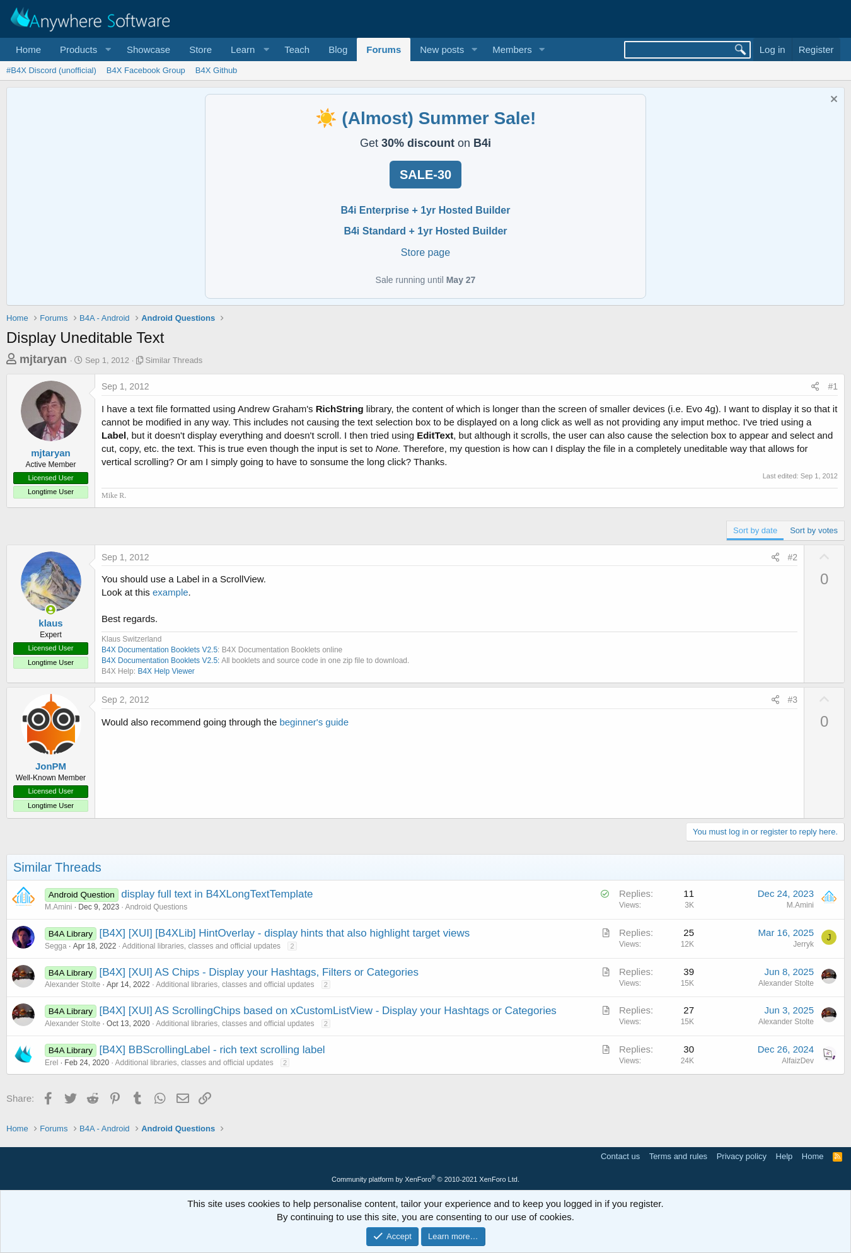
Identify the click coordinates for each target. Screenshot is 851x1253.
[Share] (815, 387)
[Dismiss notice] (832, 100)
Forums (383, 49)
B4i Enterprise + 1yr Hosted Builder (426, 210)
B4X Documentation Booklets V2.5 (159, 649)
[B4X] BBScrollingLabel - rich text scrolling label (212, 1050)
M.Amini (58, 907)
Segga (56, 946)
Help (784, 1156)
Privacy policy (742, 1156)
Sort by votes (814, 530)
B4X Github (216, 70)
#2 (793, 557)
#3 (793, 700)
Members (512, 49)
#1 (833, 386)
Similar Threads (174, 360)
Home (28, 49)
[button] (83, 49)
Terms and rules (678, 1156)
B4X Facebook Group (146, 70)
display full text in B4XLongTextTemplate (217, 894)
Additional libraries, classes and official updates (201, 946)
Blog (337, 49)
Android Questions (156, 907)
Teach (297, 49)
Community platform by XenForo (425, 1179)
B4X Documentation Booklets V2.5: (160, 660)
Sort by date (755, 530)
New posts (442, 49)
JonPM (50, 766)
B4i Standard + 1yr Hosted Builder (425, 231)
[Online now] (51, 609)
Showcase (148, 49)
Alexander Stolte (72, 984)
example (170, 592)
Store (200, 49)
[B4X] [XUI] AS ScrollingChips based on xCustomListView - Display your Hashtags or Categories (328, 1011)
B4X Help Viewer (166, 671)
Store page (425, 252)
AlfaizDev (798, 1060)
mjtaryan (43, 359)
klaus (50, 623)
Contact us (620, 1156)
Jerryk (803, 944)
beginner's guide (314, 722)
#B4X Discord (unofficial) (51, 70)
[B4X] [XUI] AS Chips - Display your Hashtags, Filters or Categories (259, 972)
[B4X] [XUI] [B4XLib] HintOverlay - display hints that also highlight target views (285, 933)
